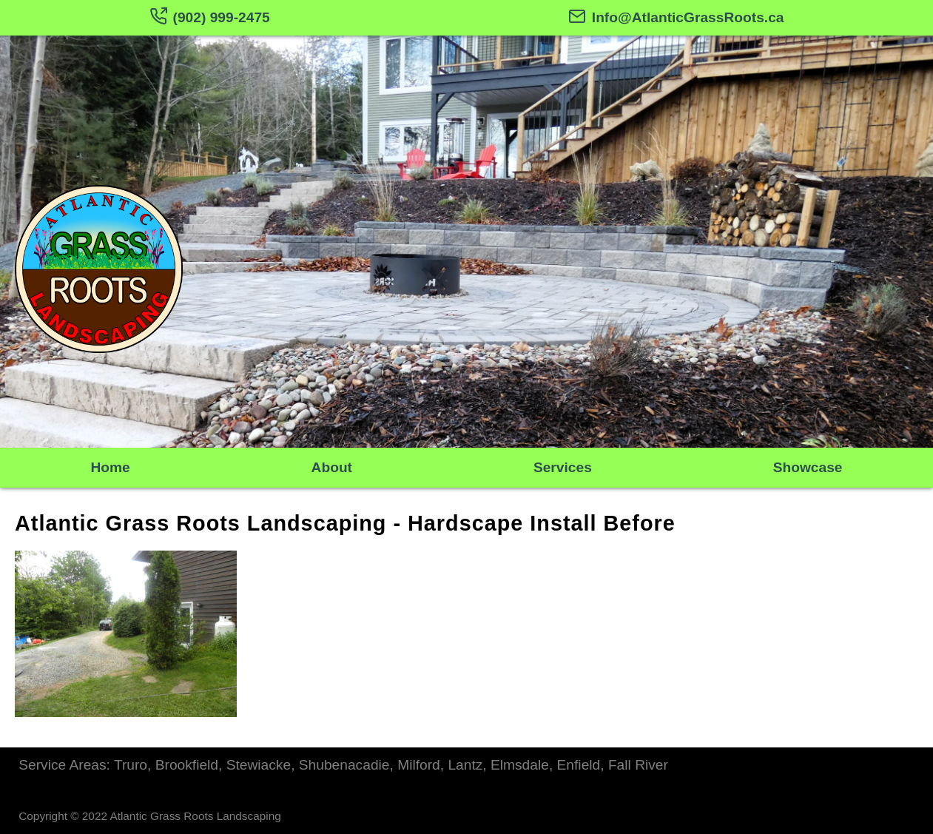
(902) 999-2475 (209, 17)
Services (562, 467)
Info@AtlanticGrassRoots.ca (676, 17)
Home (109, 467)
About (331, 467)
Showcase (808, 467)
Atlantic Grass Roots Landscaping (200, 523)
